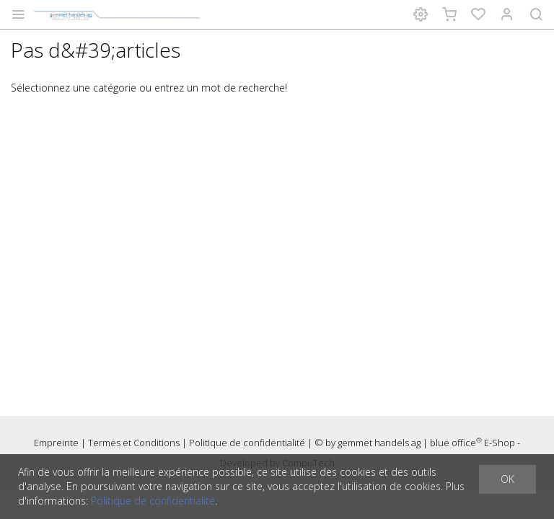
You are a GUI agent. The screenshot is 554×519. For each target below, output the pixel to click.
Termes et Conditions (134, 442)
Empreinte (56, 442)
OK (507, 479)
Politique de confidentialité (247, 442)
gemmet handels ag (379, 442)
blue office (456, 442)
